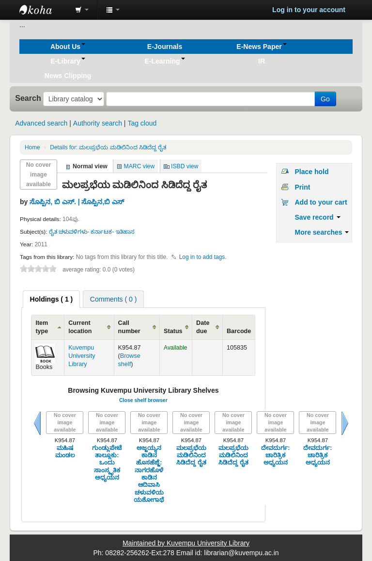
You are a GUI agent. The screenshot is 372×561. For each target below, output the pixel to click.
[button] (82, 9)
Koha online (43, 9)
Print (302, 187)
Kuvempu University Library (81, 356)
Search (28, 98)
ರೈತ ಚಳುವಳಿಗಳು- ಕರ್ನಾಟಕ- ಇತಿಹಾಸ (91, 231)
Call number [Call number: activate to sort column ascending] (129, 327)
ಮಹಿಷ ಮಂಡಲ (65, 452)
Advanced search (41, 123)
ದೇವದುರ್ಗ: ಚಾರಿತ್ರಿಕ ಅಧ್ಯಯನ (275, 455)
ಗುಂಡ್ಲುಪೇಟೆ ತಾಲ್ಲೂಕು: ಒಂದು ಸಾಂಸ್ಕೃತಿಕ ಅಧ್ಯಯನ (107, 463)
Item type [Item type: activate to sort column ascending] (41, 327)
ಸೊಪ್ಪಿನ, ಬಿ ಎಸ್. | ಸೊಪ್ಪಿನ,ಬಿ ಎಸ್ (77, 202)
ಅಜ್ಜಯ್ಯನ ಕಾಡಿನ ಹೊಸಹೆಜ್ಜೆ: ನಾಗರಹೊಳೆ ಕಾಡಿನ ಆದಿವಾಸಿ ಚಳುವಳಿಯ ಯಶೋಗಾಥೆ (149, 474)
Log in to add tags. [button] (203, 257)
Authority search (97, 123)
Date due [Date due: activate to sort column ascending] (202, 327)
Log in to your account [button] (308, 10)
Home (32, 147)
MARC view (139, 166)
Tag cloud (141, 123)
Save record (317, 217)
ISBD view (184, 166)
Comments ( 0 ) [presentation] (113, 299)
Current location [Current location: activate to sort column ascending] (80, 327)
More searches (321, 232)
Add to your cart (320, 202)
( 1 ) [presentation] (51, 299)
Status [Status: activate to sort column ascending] (173, 331)
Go (325, 99)
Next (345, 423)
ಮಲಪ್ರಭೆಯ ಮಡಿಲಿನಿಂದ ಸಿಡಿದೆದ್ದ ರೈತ (108, 147)
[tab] (51, 299)
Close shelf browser (143, 400)
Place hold (311, 172)
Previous (37, 423)
